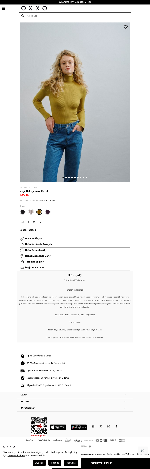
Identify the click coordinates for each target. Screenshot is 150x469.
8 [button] (83, 177)
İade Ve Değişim (128, 454)
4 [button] (72, 177)
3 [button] (69, 177)
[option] (75, 102)
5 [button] (75, 177)
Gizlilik (117, 454)
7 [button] (80, 177)
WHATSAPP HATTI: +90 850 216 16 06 (75, 2)
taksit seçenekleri (48, 200)
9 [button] (86, 177)
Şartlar (110, 454)
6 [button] (78, 177)
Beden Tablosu (28, 230)
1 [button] (63, 177)
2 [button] (66, 177)
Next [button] (19, 102)
